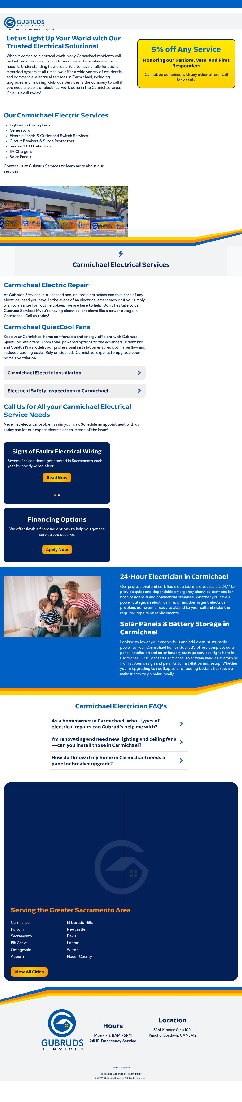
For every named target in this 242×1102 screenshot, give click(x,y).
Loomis (68, 958)
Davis (67, 951)
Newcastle (71, 944)
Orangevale (23, 965)
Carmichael (23, 938)
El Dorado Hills (75, 938)
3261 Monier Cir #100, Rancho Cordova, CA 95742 (175, 1058)
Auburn (19, 972)
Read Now (57, 488)
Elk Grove (21, 958)
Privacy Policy (134, 1095)
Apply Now (57, 561)
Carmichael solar (179, 669)
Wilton (68, 965)
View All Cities (31, 986)
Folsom (19, 944)
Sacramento (24, 951)
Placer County (74, 972)
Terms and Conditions (113, 1095)
